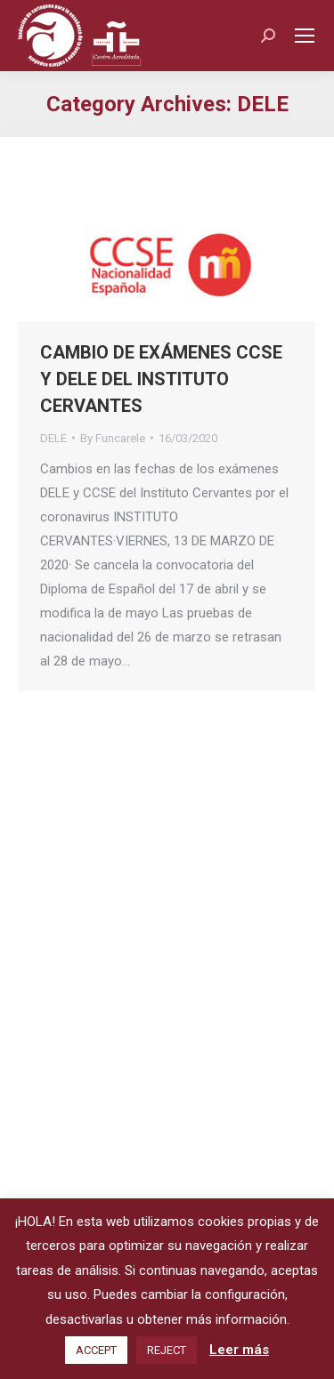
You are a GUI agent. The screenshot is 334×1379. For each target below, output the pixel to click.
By (112, 438)
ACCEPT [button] (96, 1350)
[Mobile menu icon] (304, 35)
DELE (53, 438)
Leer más (239, 1350)
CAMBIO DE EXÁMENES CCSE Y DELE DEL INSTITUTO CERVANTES (161, 379)
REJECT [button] (166, 1350)
